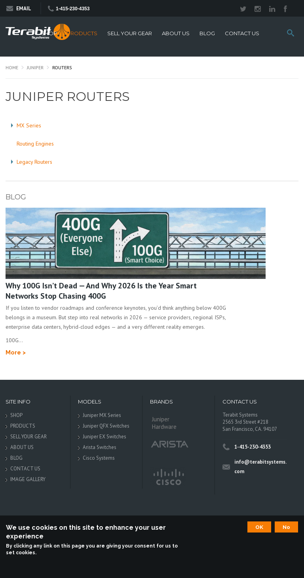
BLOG (207, 33)
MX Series (29, 125)
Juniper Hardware (164, 422)
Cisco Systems (99, 458)
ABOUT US (176, 33)
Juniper (35, 67)
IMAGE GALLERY (28, 479)
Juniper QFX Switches (106, 426)
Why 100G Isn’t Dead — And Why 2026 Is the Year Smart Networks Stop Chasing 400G (101, 290)
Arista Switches (99, 447)
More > (16, 352)
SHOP (49, 33)
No (286, 527)
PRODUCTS (82, 33)
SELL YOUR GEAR (129, 33)
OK (259, 527)
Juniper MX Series (102, 415)
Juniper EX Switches (104, 436)
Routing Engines (35, 143)
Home (12, 67)
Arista (170, 443)
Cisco (168, 477)
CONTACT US (242, 33)
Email (18, 8)
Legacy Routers (34, 161)
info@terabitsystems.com (260, 467)
